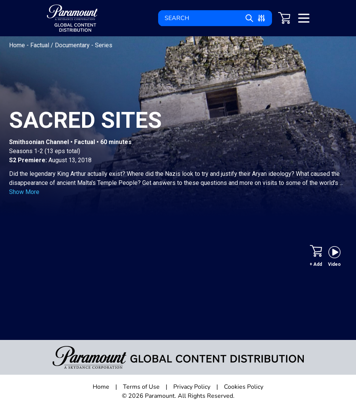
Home (17, 45)
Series (103, 45)
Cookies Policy (243, 387)
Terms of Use (141, 387)
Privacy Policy (191, 387)
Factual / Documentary (60, 45)
